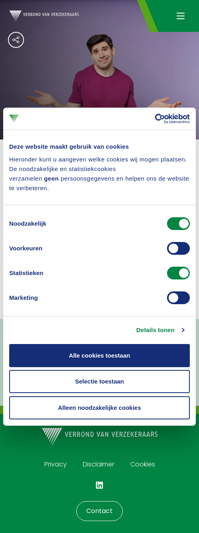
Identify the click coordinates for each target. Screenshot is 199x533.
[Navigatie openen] (180, 16)
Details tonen (155, 329)
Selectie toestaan (99, 381)
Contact (99, 510)
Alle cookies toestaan (99, 355)
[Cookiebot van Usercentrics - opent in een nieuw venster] (155, 119)
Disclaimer (98, 464)
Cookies (142, 464)
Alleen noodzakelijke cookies (99, 407)
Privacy (55, 464)
